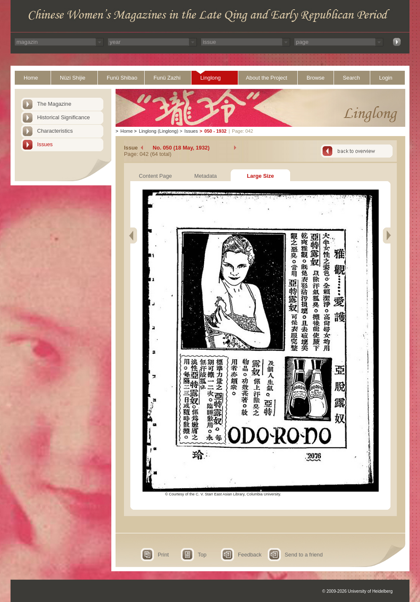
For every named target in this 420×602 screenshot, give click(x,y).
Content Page (155, 176)
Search (351, 78)
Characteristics (55, 131)
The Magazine (54, 104)
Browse (316, 78)
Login (385, 78)
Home (31, 78)
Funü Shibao (122, 78)
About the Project (266, 78)
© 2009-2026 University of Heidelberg (357, 591)
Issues (45, 144)
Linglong (210, 78)
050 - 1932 (216, 131)
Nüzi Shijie (72, 78)
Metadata (205, 176)
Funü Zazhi (166, 78)
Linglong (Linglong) (158, 131)
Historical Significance (63, 117)
